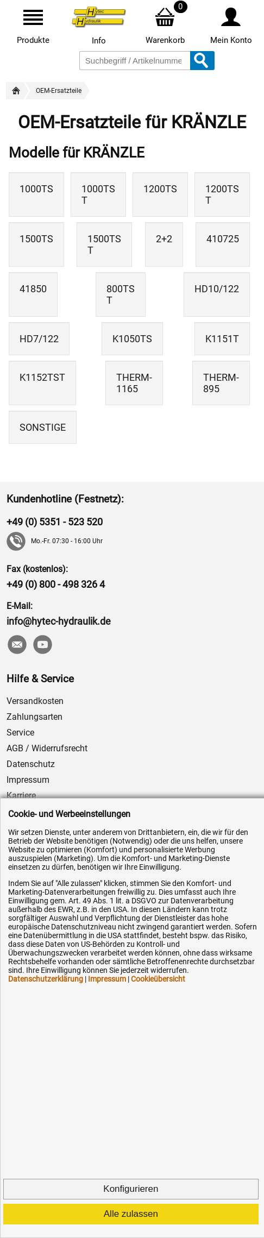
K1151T (222, 338)
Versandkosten (35, 701)
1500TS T (104, 244)
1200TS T (222, 194)
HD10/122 (216, 288)
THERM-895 (221, 383)
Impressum (28, 780)
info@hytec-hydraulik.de (59, 621)
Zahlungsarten (34, 717)
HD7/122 (39, 338)
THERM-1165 (134, 383)
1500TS (36, 238)
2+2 (164, 238)
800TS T (120, 294)
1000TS (36, 188)
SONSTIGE (43, 427)
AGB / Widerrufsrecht (47, 748)
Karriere (21, 795)
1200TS (160, 188)
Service (20, 732)
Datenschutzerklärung (45, 979)
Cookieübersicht (158, 979)
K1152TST (42, 377)
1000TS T (98, 194)
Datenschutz (31, 764)
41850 (33, 288)
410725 (222, 238)
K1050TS (132, 338)
